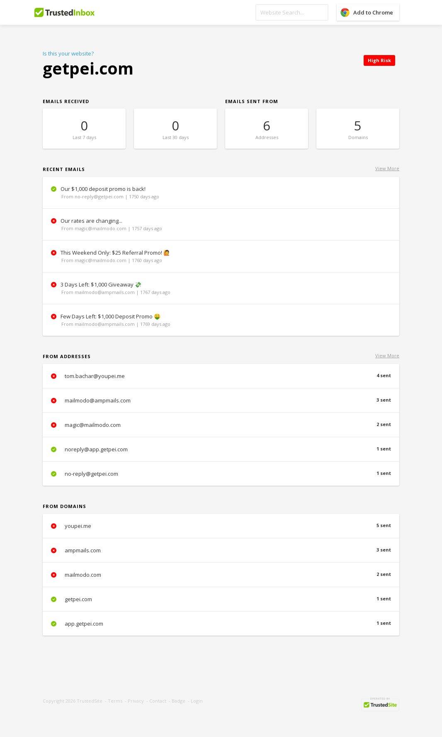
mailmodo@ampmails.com (221, 400)
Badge (178, 701)
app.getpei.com (221, 623)
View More (387, 168)
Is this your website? (68, 53)
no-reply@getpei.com (221, 473)
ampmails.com (221, 550)
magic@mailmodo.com (221, 425)
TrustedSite (89, 701)
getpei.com (221, 599)
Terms (115, 701)
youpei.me (221, 526)
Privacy (136, 701)
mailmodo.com (221, 574)
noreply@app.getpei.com (221, 449)
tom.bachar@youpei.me (221, 376)
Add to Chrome (373, 12)
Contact (157, 701)
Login (197, 701)
